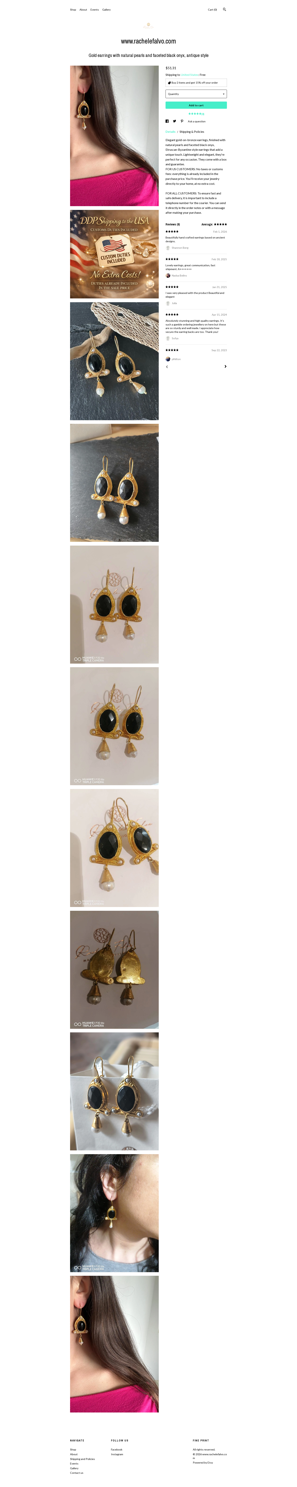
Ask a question (197, 121)
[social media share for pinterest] (182, 121)
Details (171, 131)
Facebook (116, 1449)
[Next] (225, 367)
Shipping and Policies (82, 1459)
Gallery (106, 9)
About (83, 9)
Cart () (212, 9)
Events (95, 9)
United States (189, 74)
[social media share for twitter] (175, 121)
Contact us (76, 1472)
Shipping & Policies (192, 131)
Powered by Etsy (203, 1462)
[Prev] (167, 367)
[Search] (224, 10)
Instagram (117, 1454)
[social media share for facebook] (167, 121)
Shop (73, 9)
